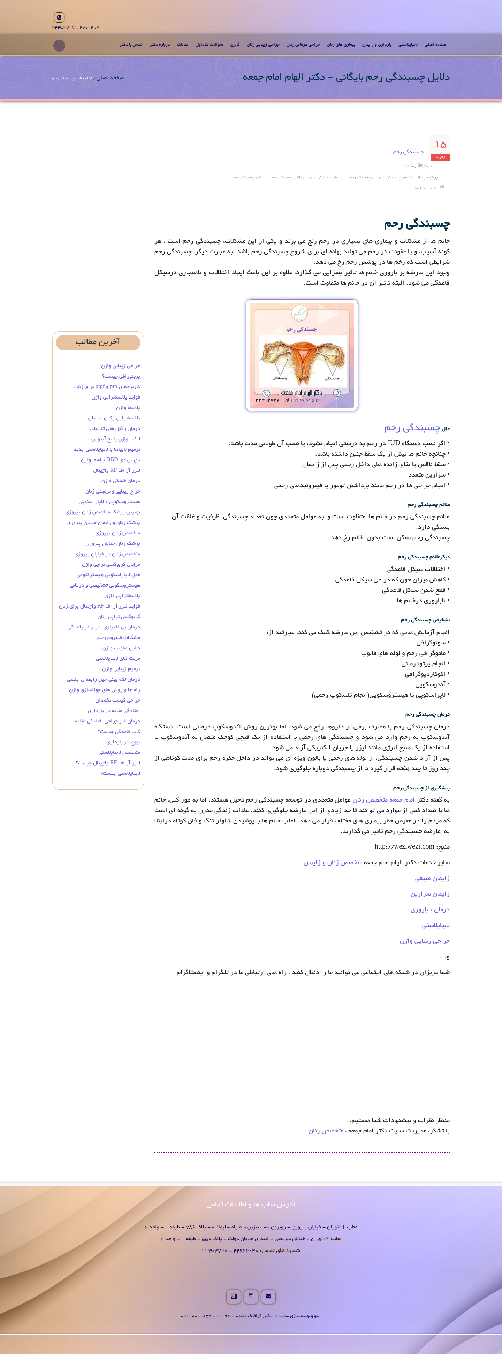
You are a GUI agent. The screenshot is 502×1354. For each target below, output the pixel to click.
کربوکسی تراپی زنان (119, 617)
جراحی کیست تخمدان (117, 700)
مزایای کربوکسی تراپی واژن (111, 564)
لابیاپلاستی (408, 44)
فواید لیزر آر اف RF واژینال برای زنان (99, 606)
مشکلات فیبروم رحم (118, 638)
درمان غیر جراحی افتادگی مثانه (107, 721)
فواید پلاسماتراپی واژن (116, 397)
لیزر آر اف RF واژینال (116, 470)
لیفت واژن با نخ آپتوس (115, 439)
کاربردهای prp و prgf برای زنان (107, 387)
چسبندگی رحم (408, 152)
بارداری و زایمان (376, 44)
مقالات (183, 44)
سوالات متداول (209, 44)
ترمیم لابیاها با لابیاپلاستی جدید (107, 449)
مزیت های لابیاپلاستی (118, 658)
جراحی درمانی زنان (303, 44)
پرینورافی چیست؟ (121, 376)
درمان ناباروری (430, 910)
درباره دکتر (160, 44)
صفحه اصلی (435, 44)
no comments (425, 189)
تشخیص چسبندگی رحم (396, 178)
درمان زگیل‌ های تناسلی (115, 429)
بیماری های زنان (341, 44)
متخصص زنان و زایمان (333, 863)
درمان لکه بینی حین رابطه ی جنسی (103, 679)
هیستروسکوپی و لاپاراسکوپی (109, 502)
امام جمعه (402, 800)
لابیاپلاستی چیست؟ (120, 773)
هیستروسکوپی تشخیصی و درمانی (105, 585)
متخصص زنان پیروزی (118, 533)
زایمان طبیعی (432, 878)
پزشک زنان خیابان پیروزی (113, 544)
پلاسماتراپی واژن (122, 596)
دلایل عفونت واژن (121, 648)
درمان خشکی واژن (120, 481)
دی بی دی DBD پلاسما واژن (110, 460)
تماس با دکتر (131, 44)
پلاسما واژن (128, 408)
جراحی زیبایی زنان (263, 44)
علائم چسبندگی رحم (248, 178)
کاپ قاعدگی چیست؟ (119, 732)
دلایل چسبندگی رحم (287, 178)
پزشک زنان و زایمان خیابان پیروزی (103, 523)
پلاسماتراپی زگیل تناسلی (114, 418)
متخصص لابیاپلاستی (119, 753)
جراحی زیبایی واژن (425, 941)
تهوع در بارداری (123, 742)
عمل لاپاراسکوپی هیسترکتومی (108, 575)
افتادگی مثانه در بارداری (114, 711)
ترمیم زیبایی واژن (121, 669)
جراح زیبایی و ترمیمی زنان (112, 491)
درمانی (427, 167)
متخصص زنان (370, 800)
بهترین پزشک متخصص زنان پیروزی (103, 512)
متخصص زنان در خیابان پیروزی (107, 554)
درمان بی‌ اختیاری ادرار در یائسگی (104, 627)
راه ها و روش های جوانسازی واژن (104, 690)
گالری (235, 44)
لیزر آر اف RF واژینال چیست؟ (108, 763)
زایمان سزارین (430, 894)
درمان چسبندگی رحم (325, 178)
